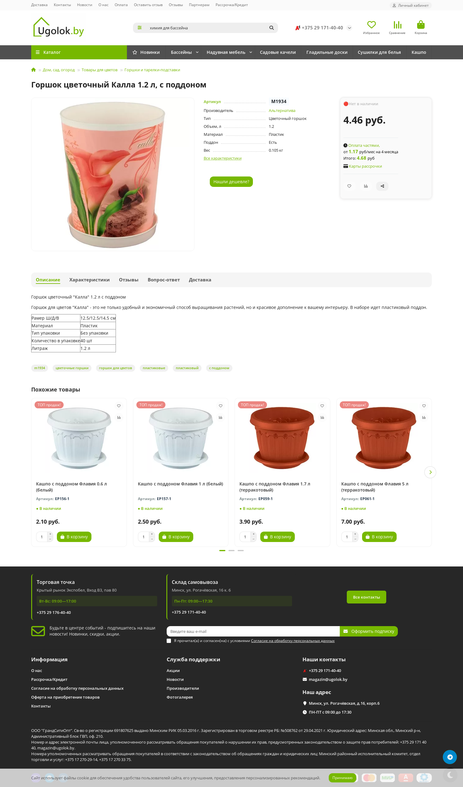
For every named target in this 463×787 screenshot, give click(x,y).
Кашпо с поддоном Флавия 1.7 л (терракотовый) (274, 487)
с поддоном (219, 368)
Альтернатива (282, 110)
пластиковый (187, 368)
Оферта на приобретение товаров (65, 697)
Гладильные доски (326, 52)
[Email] (253, 631)
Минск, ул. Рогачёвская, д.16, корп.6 (344, 703)
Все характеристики (223, 158)
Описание (48, 280)
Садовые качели (278, 52)
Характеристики (89, 280)
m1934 (39, 368)
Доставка (39, 4)
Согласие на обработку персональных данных (77, 688)
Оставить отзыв (148, 4)
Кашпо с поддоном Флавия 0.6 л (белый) (71, 487)
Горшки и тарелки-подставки (152, 69)
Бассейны (181, 52)
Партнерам (199, 4)
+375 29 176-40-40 (54, 612)
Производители (183, 688)
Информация (49, 659)
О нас (103, 4)
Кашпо (419, 52)
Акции (173, 670)
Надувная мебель (226, 52)
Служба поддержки (193, 659)
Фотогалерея (180, 697)
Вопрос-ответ (164, 280)
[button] (430, 472)
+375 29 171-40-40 (318, 28)
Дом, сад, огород (59, 69)
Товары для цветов (99, 69)
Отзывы (176, 4)
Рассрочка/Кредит (232, 4)
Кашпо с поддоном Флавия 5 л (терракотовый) (375, 487)
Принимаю (342, 777)
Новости (84, 4)
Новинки (146, 52)
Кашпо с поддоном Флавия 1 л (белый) (180, 484)
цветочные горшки (72, 368)
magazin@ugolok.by (328, 679)
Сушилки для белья (379, 52)
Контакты (62, 4)
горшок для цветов (115, 368)
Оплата (121, 4)
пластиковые (154, 368)
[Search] (212, 28)
